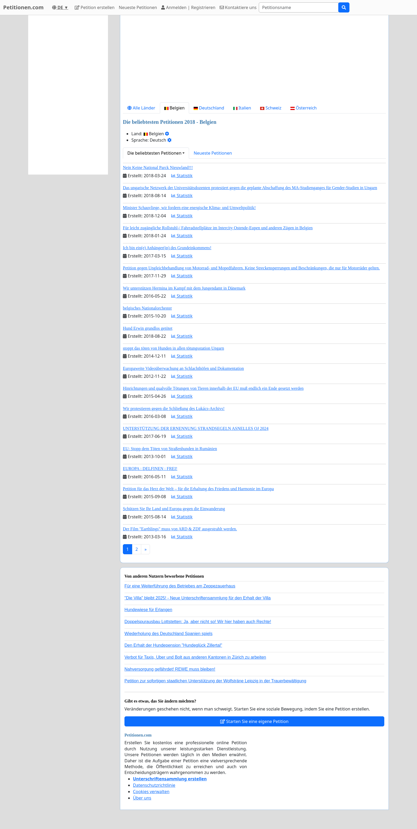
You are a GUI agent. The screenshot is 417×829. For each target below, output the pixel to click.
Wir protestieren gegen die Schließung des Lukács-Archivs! (173, 408)
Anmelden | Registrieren (188, 7)
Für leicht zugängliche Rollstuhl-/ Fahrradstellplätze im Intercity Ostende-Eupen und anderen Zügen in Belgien (218, 228)
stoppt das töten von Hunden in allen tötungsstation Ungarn (173, 348)
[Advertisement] (254, 61)
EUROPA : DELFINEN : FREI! (150, 468)
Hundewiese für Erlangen (148, 609)
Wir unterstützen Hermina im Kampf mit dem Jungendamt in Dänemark (184, 288)
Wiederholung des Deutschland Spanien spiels (168, 633)
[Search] (299, 7)
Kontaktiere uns (238, 7)
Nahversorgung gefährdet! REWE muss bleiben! (169, 669)
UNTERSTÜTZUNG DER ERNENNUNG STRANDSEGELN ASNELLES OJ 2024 (196, 428)
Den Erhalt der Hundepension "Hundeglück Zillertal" (173, 645)
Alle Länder (141, 108)
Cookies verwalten (151, 791)
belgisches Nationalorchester (147, 308)
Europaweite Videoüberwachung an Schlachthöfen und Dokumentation (183, 368)
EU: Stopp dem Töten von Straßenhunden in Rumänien (170, 448)
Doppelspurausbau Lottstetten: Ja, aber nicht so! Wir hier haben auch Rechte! (197, 621)
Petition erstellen (95, 7)
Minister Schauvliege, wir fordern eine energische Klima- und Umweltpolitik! (189, 207)
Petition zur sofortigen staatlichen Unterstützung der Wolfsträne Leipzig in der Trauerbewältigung (215, 681)
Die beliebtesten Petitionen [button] (154, 153)
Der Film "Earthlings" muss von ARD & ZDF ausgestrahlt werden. (180, 529)
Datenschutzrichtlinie (154, 785)
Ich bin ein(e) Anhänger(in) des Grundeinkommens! (167, 248)
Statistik (182, 176)
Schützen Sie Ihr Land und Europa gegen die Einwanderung (174, 508)
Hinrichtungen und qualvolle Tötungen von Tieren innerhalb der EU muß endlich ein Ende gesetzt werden (213, 388)
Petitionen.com (23, 7)
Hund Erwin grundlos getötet (147, 328)
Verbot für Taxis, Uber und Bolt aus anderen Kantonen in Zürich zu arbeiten (195, 657)
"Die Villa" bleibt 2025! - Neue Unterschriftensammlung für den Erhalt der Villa (197, 598)
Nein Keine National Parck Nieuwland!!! (158, 167)
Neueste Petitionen (138, 7)
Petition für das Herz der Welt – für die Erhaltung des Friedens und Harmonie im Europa (198, 489)
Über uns (142, 798)
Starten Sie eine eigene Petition (254, 721)
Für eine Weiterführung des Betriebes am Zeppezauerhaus (179, 586)
